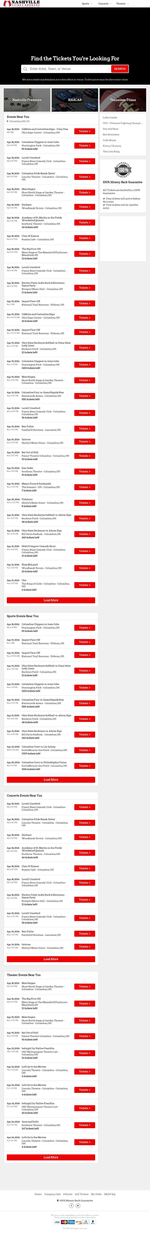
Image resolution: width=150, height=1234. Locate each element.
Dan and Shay (110, 129)
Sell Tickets (81, 1194)
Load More (51, 600)
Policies (67, 1194)
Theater (122, 3)
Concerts (104, 3)
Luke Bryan (109, 140)
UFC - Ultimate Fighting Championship (124, 123)
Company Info (52, 1194)
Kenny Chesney (112, 146)
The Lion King (111, 151)
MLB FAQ (109, 1194)
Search (119, 68)
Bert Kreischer (111, 134)
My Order (96, 1194)
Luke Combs (110, 117)
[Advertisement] (75, 28)
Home (38, 1194)
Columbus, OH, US (18, 121)
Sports (87, 3)
